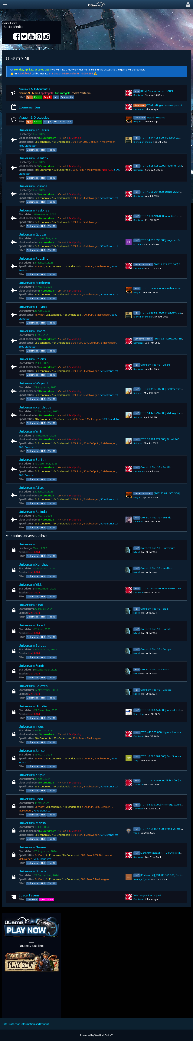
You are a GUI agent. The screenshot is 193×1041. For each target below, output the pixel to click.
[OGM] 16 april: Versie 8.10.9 (156, 90)
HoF (43, 149)
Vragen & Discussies (34, 117)
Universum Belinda (33, 512)
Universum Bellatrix (33, 158)
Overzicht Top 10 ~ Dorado (155, 628)
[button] (5, 5)
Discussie (59, 121)
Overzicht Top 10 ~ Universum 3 (158, 547)
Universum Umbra (32, 331)
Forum (37, 97)
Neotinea (138, 521)
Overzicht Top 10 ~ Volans (155, 364)
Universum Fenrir (31, 665)
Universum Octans (32, 871)
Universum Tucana (33, 307)
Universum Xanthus (33, 564)
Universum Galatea (33, 686)
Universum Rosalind (33, 258)
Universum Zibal (31, 605)
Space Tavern (29, 895)
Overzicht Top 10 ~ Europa (155, 649)
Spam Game (46, 899)
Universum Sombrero (34, 283)
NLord (136, 552)
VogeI (136, 833)
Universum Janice (32, 750)
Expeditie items (156, 117)
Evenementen (29, 107)
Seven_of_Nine (141, 879)
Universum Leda (31, 799)
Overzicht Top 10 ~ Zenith (155, 467)
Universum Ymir (30, 431)
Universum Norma (32, 847)
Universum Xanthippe (35, 407)
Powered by (96, 1035)
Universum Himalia (33, 706)
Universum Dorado (33, 625)
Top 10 (51, 149)
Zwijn (136, 760)
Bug (69, 121)
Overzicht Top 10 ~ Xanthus (156, 568)
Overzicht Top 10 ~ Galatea (156, 689)
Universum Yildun (31, 584)
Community (67, 97)
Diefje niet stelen (142, 142)
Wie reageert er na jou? (147, 895)
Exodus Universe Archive (29, 536)
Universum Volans (32, 359)
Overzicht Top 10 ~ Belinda (155, 517)
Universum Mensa (32, 823)
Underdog (138, 714)
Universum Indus (31, 726)
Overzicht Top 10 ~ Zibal (154, 608)
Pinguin (137, 121)
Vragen (47, 121)
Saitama (137, 393)
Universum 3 (28, 544)
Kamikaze (138, 95)
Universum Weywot (33, 383)
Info (56, 97)
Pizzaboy (138, 244)
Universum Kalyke (32, 775)
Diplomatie (32, 149)
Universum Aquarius (34, 130)
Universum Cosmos (33, 186)
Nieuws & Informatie (34, 89)
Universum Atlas (31, 487)
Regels (47, 97)
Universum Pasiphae (34, 210)
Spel (29, 97)
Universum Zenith (32, 459)
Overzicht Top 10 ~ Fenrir (154, 669)
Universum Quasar (32, 234)
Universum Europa (32, 645)
